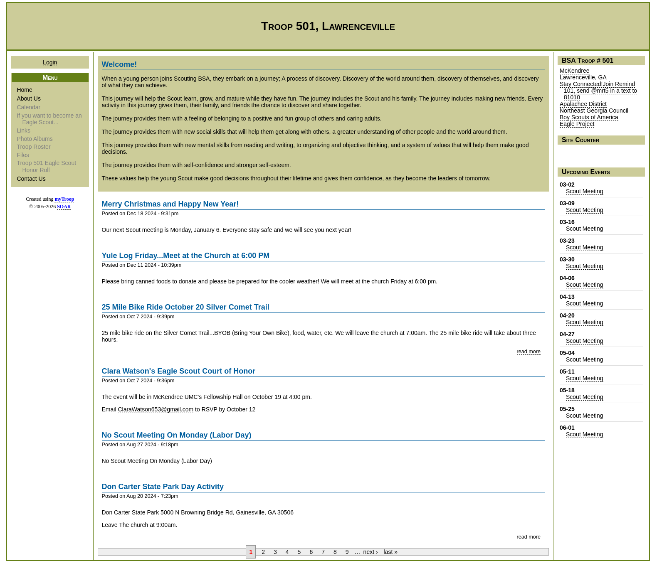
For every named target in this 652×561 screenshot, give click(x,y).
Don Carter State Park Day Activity (163, 486)
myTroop (64, 199)
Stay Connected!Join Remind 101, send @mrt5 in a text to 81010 (598, 91)
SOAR (64, 206)
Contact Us (31, 178)
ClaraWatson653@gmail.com (155, 409)
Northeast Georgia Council (594, 110)
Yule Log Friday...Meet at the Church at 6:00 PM (186, 255)
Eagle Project (577, 124)
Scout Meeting (584, 191)
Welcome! (119, 64)
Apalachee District (583, 104)
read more (529, 351)
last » (391, 552)
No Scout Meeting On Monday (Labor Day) (177, 435)
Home (25, 89)
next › (370, 552)
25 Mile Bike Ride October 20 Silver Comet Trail (185, 307)
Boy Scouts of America (589, 117)
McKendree (575, 70)
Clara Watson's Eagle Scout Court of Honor (179, 371)
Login (50, 62)
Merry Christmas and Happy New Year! (170, 204)
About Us (29, 98)
